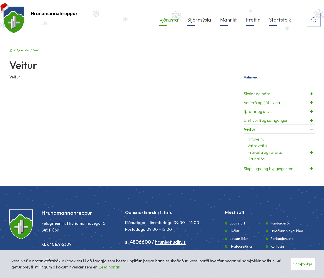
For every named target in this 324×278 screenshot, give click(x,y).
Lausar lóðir (238, 238)
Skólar (234, 231)
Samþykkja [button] (302, 263)
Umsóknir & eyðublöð (286, 231)
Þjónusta (23, 50)
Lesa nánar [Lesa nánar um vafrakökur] (109, 267)
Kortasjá (277, 246)
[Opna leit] (314, 20)
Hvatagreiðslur (241, 246)
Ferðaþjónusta (282, 238)
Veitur (37, 50)
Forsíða (11, 50)
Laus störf (237, 223)
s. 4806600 (138, 242)
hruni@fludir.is (170, 242)
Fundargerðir (280, 223)
